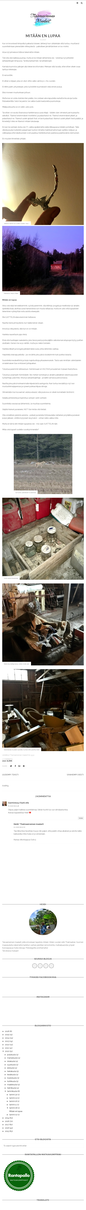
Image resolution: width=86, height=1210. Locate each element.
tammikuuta (12, 1091)
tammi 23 (13, 1098)
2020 (4, 761)
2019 (7, 1118)
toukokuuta (12, 1078)
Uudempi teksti (10, 775)
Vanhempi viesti (75, 775)
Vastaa (81, 818)
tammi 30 (13, 1095)
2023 (7, 1041)
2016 (7, 1128)
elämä (9, 761)
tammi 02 (13, 1115)
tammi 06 (13, 1108)
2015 (7, 1131)
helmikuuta (12, 1088)
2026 (7, 1031)
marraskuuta (12, 1058)
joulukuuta (11, 1055)
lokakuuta (11, 1061)
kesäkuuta (11, 1075)
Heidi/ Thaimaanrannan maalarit (29, 824)
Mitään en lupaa (15, 1111)
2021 (7, 1048)
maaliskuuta (12, 1085)
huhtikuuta (11, 1081)
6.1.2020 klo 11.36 (13, 806)
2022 (7, 1045)
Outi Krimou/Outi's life (18, 803)
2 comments (7, 759)
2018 (7, 1121)
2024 (7, 1038)
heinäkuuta (12, 1071)
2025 (7, 1035)
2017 (7, 1125)
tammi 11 (13, 1105)
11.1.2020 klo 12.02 (19, 827)
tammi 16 (13, 1101)
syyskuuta (11, 1065)
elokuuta (11, 1068)
